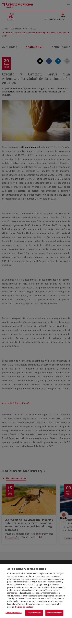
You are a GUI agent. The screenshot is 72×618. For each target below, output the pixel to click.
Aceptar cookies (34, 612)
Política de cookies (24, 607)
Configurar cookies (13, 612)
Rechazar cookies (54, 612)
